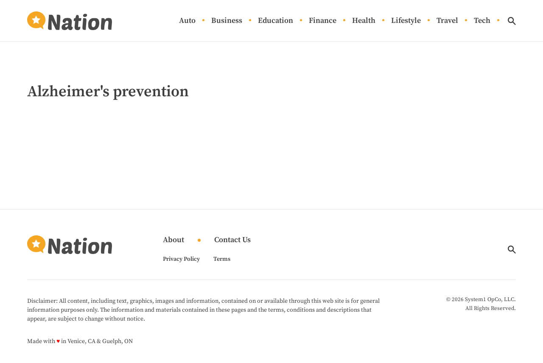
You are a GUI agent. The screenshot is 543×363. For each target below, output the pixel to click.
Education (275, 21)
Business (226, 21)
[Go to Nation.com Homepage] (69, 20)
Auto (187, 21)
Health (363, 21)
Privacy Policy (181, 259)
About (173, 240)
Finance (322, 21)
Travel (447, 21)
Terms (221, 259)
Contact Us (232, 240)
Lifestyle (406, 21)
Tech (482, 21)
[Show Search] (512, 21)
